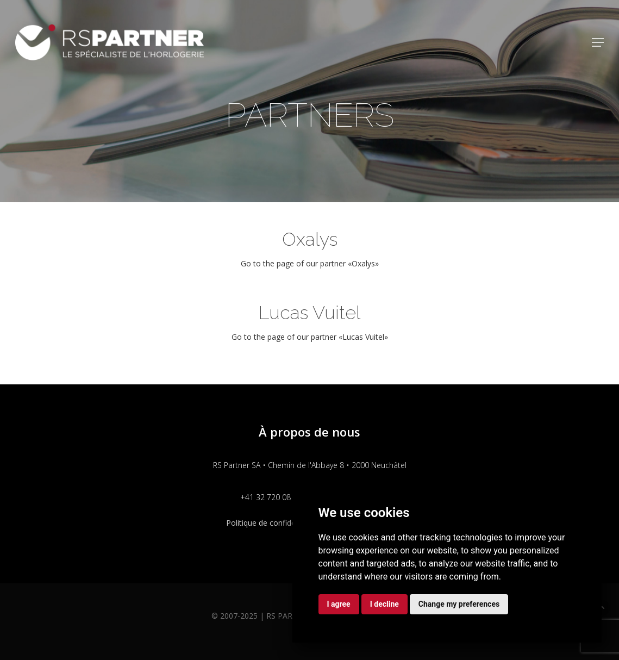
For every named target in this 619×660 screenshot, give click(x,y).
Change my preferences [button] (458, 604)
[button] (598, 42)
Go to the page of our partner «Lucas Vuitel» (310, 337)
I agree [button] (339, 604)
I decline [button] (384, 604)
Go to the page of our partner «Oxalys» (310, 263)
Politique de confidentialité (272, 523)
